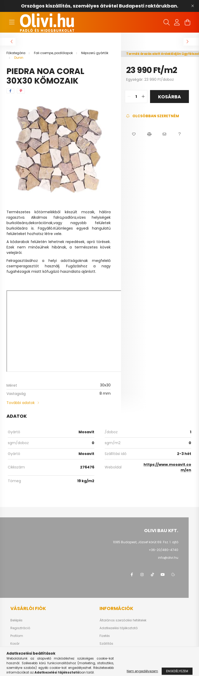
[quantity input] (136, 96)
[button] (134, 134)
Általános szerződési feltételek (123, 620)
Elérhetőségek (110, 651)
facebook (131, 574)
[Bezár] (192, 6)
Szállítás (106, 643)
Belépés (16, 620)
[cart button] (187, 22)
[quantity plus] (143, 96)
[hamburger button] (11, 22)
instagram (142, 574)
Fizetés (105, 636)
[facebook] (10, 90)
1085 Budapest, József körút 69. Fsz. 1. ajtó (145, 542)
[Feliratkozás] (152, 116)
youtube (163, 574)
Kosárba (169, 96)
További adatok (20, 402)
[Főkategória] (16, 53)
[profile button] (177, 22)
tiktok (152, 574)
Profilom (16, 636)
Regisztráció (20, 628)
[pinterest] (21, 90)
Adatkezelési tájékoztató (119, 628)
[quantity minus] (129, 96)
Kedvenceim (20, 651)
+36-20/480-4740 (163, 550)
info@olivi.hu (168, 557)
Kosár (14, 643)
